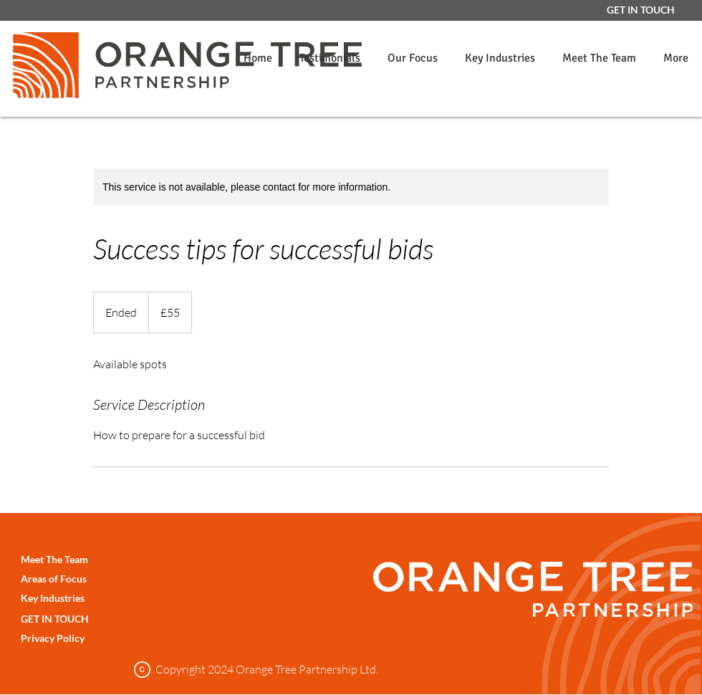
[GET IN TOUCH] (640, 9)
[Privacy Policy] (82, 638)
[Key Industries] (82, 598)
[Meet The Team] (82, 559)
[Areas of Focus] (82, 578)
